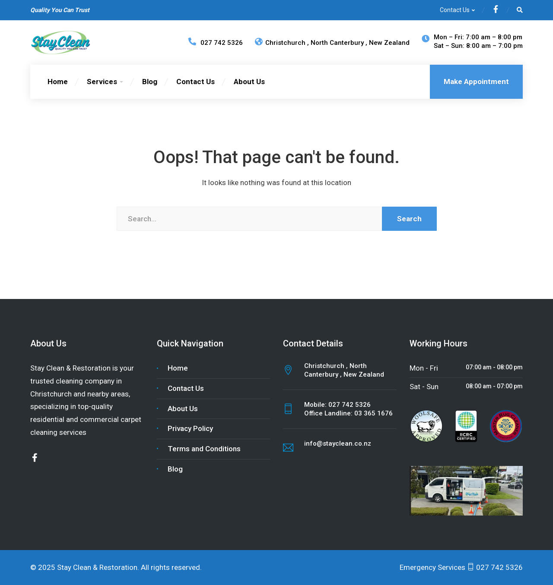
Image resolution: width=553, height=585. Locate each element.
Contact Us (455, 9)
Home (58, 81)
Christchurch (281, 43)
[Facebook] (495, 10)
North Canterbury (338, 43)
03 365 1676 (373, 413)
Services (102, 81)
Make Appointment (476, 81)
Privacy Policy (190, 428)
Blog (149, 81)
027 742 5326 (349, 405)
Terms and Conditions (204, 448)
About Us (249, 81)
